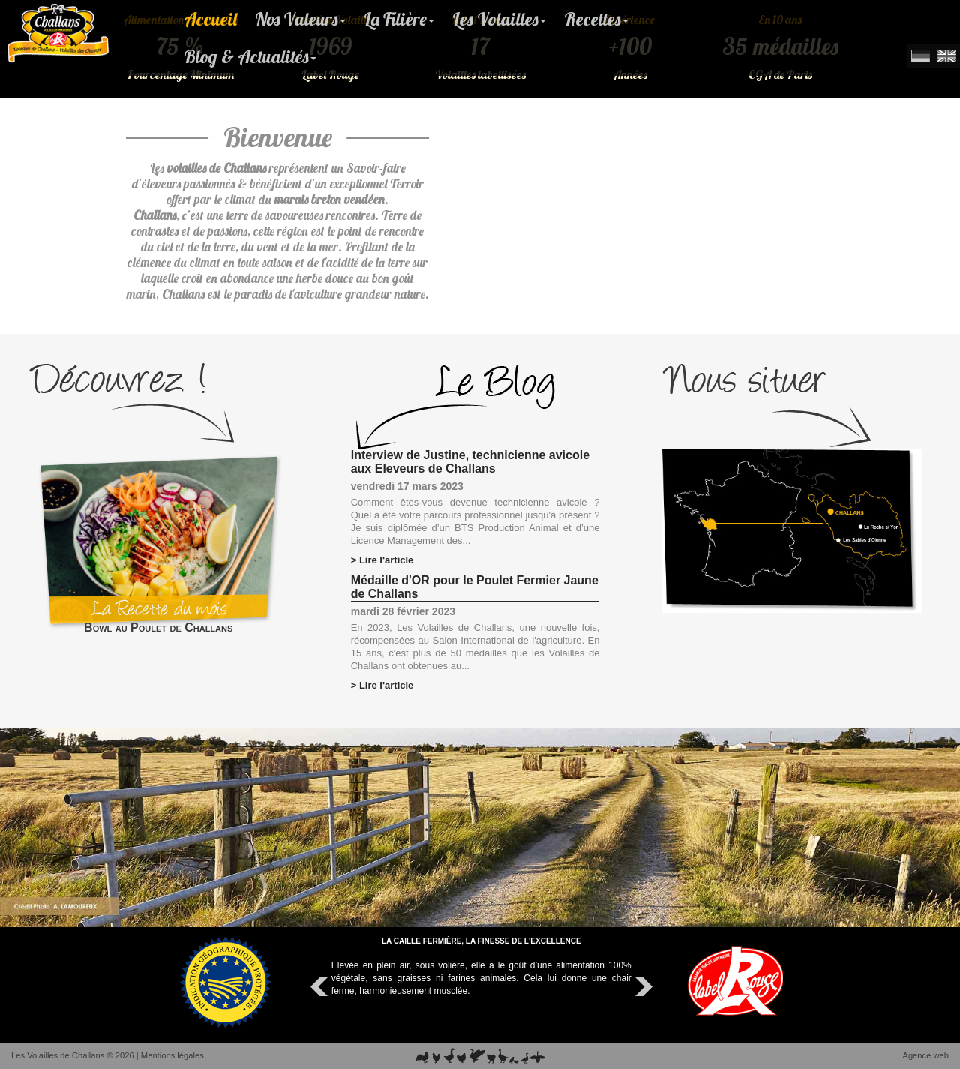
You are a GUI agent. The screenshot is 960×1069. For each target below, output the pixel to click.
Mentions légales (172, 1055)
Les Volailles (499, 19)
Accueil (210, 19)
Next (642, 987)
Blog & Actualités (250, 56)
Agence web (925, 1055)
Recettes (596, 19)
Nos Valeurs (300, 19)
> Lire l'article (382, 560)
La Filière (399, 19)
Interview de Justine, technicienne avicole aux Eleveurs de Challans (470, 462)
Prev (321, 987)
